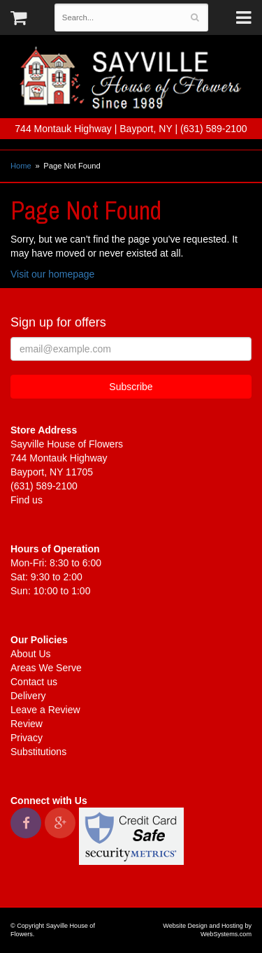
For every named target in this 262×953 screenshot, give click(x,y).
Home (20, 166)
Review (26, 723)
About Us (30, 653)
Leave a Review (45, 709)
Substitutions (38, 751)
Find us (26, 500)
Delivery (28, 695)
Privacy (26, 737)
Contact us (33, 681)
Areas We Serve (46, 667)
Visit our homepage (52, 274)
